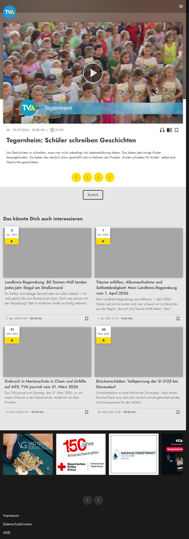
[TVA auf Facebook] (87, 500)
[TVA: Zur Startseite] (9, 12)
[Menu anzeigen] (181, 6)
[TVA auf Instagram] (98, 500)
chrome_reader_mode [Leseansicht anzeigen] (169, 130)
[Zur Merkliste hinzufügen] (176, 130)
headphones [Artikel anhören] (162, 130)
